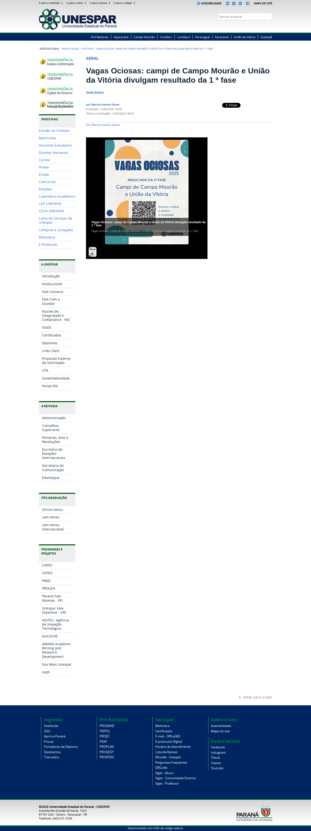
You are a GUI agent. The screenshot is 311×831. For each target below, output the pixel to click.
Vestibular (51, 726)
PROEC (105, 736)
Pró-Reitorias (100, 37)
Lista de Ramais (166, 752)
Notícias (87, 48)
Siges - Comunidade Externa (175, 778)
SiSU (47, 731)
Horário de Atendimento (173, 747)
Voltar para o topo (257, 697)
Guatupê (266, 37)
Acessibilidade (211, 3)
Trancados (51, 757)
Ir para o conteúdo (51, 2)
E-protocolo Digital (168, 742)
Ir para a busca (101, 2)
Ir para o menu (77, 2)
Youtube (217, 768)
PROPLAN (107, 747)
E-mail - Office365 (167, 736)
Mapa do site (220, 731)
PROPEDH (107, 757)
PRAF (103, 742)
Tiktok (215, 758)
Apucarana (121, 37)
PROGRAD (107, 726)
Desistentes (52, 752)
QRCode (161, 768)
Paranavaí (222, 37)
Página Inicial (70, 48)
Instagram (263, 26)
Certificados (164, 731)
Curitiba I (166, 37)
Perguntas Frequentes (171, 762)
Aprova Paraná (54, 736)
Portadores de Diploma (61, 747)
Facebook (251, 26)
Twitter (257, 26)
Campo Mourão (144, 37)
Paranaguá (202, 37)
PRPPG (105, 731)
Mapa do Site (263, 3)
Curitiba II (183, 37)
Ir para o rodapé (125, 2)
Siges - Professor (167, 783)
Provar (49, 742)
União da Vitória (244, 37)
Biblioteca (162, 726)
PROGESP (106, 752)
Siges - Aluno (164, 773)
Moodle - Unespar (168, 757)
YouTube (269, 26)
